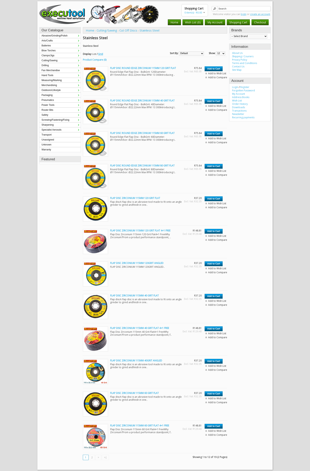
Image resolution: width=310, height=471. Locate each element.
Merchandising (49, 85)
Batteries (46, 45)
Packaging (47, 95)
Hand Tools (47, 75)
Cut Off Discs (128, 30)
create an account (260, 14)
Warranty (46, 149)
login (243, 14)
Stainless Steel (149, 30)
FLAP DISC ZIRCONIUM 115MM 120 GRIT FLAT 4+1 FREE (140, 230)
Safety (45, 115)
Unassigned (48, 139)
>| (105, 457)
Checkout (260, 22)
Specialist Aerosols (51, 129)
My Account (215, 22)
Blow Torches (49, 50)
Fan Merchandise (51, 70)
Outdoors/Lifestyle (51, 90)
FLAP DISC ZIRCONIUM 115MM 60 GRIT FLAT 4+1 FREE (139, 425)
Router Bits (47, 110)
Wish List (237, 100)
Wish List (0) (193, 22)
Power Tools (48, 105)
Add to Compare (217, 77)
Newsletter (238, 114)
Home (174, 22)
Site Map (237, 70)
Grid (100, 54)
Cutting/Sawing (50, 60)
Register (244, 87)
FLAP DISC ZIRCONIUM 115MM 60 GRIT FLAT (134, 393)
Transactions (239, 110)
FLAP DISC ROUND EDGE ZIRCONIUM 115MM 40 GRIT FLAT (142, 100)
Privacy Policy (239, 59)
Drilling (45, 65)
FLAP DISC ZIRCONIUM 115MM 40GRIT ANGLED (136, 360)
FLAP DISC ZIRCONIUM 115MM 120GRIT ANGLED (137, 263)
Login (235, 87)
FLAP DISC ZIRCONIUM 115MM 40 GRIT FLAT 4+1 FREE (139, 328)
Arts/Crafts (47, 40)
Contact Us (238, 66)
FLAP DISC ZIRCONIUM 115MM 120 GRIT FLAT (135, 198)
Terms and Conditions (244, 63)
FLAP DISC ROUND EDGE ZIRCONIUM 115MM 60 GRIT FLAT (142, 133)
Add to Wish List (217, 73)
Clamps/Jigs (48, 55)
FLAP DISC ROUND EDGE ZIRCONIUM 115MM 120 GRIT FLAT (143, 68)
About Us (237, 53)
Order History (240, 104)
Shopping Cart (238, 22)
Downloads (238, 107)
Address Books (240, 97)
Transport (47, 134)
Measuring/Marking (52, 80)
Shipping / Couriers (242, 56)
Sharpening (48, 124)
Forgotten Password (243, 90)
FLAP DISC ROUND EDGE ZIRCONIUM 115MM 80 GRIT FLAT (142, 165)
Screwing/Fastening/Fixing (55, 119)
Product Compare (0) (94, 59)
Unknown (46, 144)
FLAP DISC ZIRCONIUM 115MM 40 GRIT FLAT (134, 295)
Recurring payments (243, 117)
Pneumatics (48, 100)
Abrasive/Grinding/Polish (54, 35)
